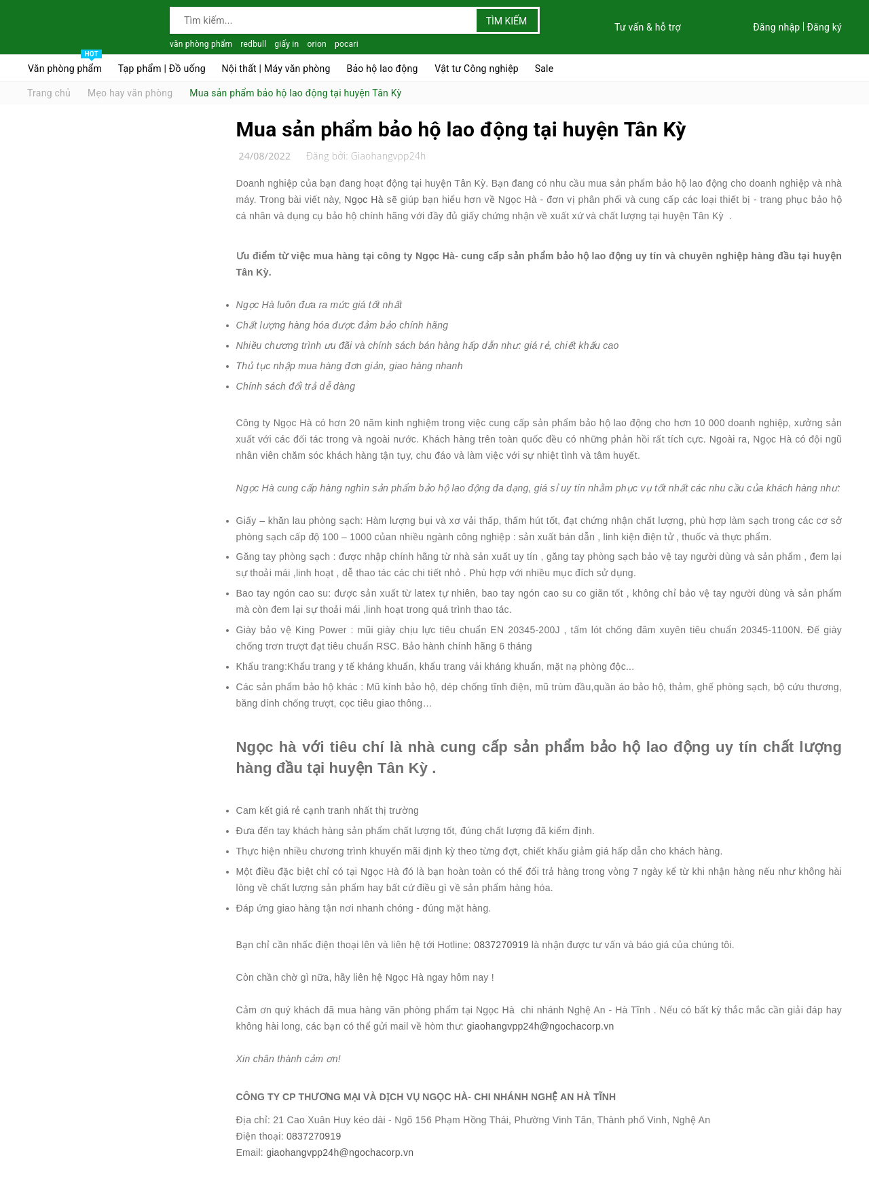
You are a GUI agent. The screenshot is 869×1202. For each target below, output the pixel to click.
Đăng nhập (776, 27)
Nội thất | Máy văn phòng (276, 68)
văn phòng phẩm (201, 44)
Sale (544, 68)
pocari (346, 44)
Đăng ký (824, 27)
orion (317, 44)
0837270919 (501, 944)
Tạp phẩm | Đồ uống (162, 68)
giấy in (286, 44)
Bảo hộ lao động (382, 68)
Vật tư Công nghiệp (476, 68)
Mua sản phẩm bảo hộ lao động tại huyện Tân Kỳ (461, 129)
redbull (253, 44)
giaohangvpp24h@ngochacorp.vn (540, 1026)
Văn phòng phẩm (65, 65)
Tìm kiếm (507, 21)
